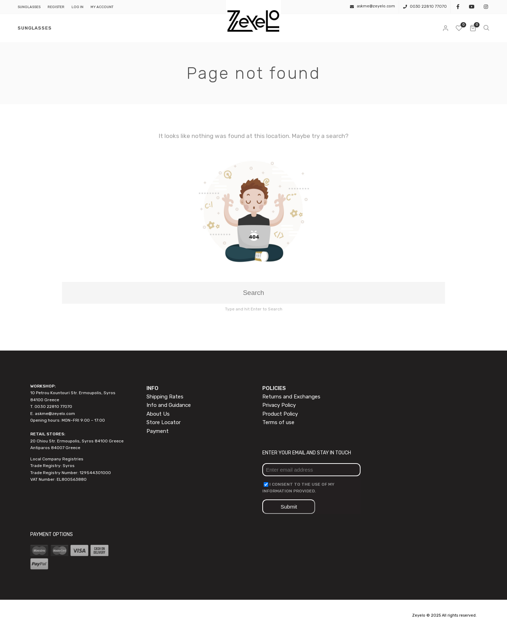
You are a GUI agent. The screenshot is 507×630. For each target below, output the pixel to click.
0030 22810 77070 (428, 6)
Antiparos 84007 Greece (55, 447)
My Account (101, 7)
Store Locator (163, 422)
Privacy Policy (279, 405)
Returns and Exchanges (291, 396)
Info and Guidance (168, 405)
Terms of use (278, 422)
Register (56, 7)
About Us (158, 414)
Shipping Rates (164, 396)
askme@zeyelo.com (55, 413)
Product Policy (280, 414)
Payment (157, 431)
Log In (77, 7)
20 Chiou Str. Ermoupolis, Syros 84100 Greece (77, 441)
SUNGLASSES (29, 7)
